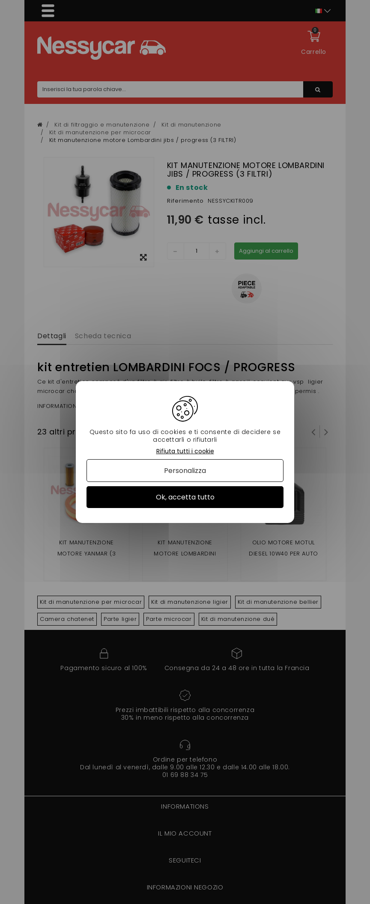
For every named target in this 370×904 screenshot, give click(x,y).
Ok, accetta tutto (185, 497)
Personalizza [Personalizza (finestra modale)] (185, 471)
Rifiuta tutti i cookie (185, 451)
